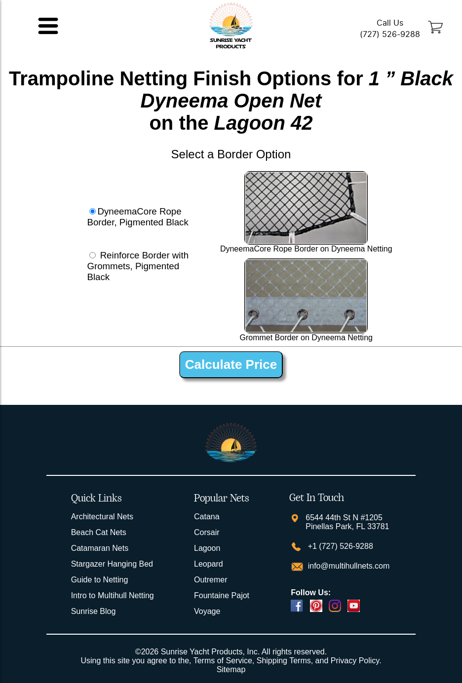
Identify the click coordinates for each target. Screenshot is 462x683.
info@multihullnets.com (347, 566)
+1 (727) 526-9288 (339, 546)
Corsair (207, 532)
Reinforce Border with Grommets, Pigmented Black (138, 266)
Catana (207, 516)
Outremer (211, 579)
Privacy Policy (355, 660)
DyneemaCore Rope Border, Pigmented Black (137, 216)
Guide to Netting (99, 579)
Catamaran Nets (100, 548)
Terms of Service (222, 660)
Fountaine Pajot (221, 595)
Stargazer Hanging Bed (112, 564)
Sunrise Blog (93, 611)
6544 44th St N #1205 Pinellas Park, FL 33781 (347, 522)
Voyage (207, 611)
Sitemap (231, 669)
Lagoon (207, 548)
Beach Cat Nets (98, 532)
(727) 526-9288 (390, 34)
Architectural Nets (102, 516)
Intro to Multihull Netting (112, 595)
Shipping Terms (284, 660)
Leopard (208, 564)
